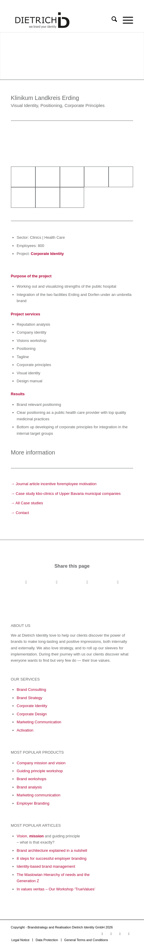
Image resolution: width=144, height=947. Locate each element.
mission (36, 836)
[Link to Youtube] (102, 933)
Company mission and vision (41, 763)
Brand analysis (29, 787)
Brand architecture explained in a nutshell (52, 850)
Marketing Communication (39, 722)
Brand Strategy (29, 698)
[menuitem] (111, 20)
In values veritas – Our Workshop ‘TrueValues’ (56, 889)
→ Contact (20, 512)
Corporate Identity (47, 253)
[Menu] (125, 20)
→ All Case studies (27, 503)
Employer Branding (33, 803)
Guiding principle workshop (40, 771)
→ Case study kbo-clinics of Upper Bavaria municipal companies (66, 493)
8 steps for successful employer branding (51, 858)
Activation (25, 730)
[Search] (111, 20)
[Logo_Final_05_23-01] (60, 20)
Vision (22, 836)
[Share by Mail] (118, 582)
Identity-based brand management (46, 866)
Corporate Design (32, 714)
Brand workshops (31, 779)
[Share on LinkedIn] (87, 582)
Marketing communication (38, 795)
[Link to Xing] (128, 933)
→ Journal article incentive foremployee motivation (53, 484)
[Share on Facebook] (26, 582)
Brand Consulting (31, 689)
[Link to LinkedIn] (111, 933)
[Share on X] (56, 582)
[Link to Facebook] (119, 933)
